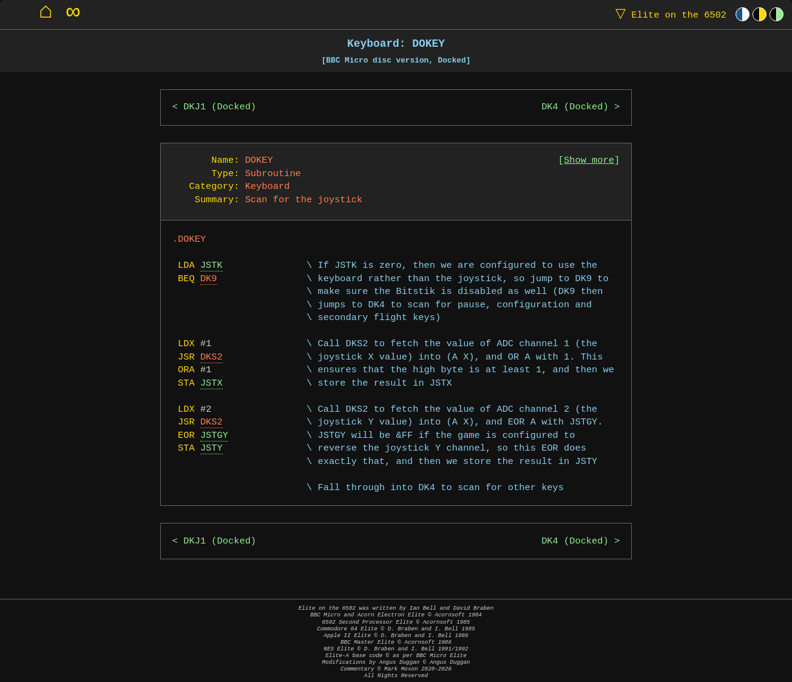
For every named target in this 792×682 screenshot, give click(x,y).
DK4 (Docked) (575, 107)
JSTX (211, 383)
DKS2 (211, 357)
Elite (668, 14)
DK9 (208, 279)
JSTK (211, 265)
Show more (589, 160)
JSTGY (214, 435)
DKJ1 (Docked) (219, 107)
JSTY (211, 448)
